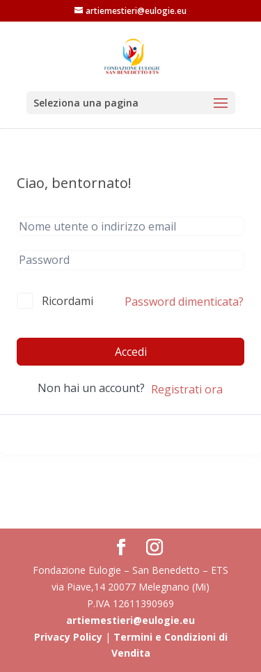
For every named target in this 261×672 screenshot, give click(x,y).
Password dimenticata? (184, 301)
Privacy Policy (68, 636)
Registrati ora (187, 389)
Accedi (131, 351)
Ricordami (67, 300)
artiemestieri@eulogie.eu (130, 620)
